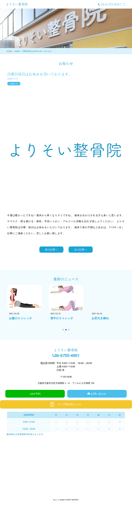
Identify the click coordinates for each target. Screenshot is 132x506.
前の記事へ (51, 249)
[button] (63, 329)
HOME (9, 51)
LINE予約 (35, 393)
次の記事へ (80, 249)
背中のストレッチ (61, 318)
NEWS (17, 51)
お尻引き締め (100, 318)
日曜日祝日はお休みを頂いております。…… (39, 51)
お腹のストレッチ (20, 318)
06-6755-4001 (111, 4)
